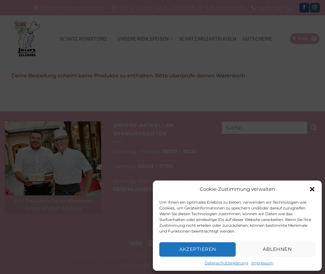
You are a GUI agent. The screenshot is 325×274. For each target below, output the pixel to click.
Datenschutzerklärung (226, 263)
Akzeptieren (197, 249)
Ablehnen (277, 249)
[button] (312, 189)
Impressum (262, 263)
